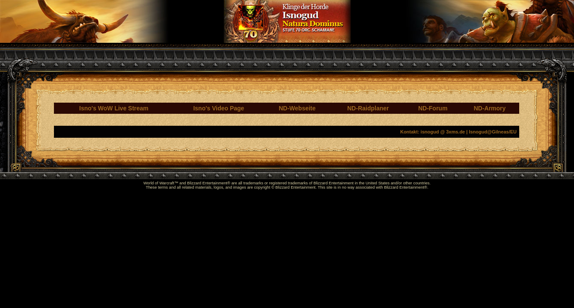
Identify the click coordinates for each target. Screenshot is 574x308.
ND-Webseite (297, 108)
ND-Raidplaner (368, 108)
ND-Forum (432, 108)
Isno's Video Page (218, 108)
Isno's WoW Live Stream (114, 108)
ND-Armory (490, 108)
